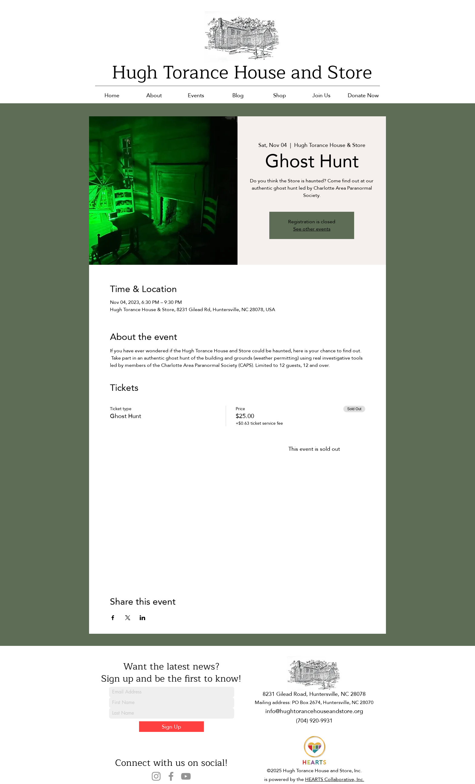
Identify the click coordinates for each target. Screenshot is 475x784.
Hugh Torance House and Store (242, 73)
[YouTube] (186, 776)
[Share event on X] (128, 617)
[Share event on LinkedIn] (142, 617)
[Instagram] (156, 776)
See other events (312, 229)
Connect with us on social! (171, 762)
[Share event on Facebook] (113, 617)
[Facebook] (171, 776)
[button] (154, 95)
